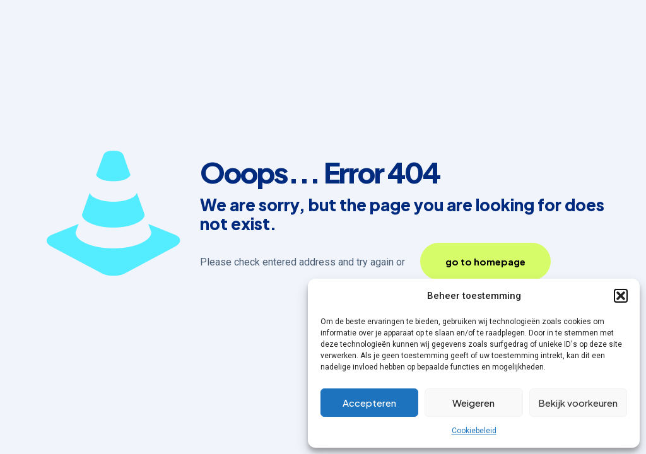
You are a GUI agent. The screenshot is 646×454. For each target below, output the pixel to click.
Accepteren (369, 403)
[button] (620, 295)
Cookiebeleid (474, 430)
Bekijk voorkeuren (578, 403)
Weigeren (473, 403)
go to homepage (485, 261)
